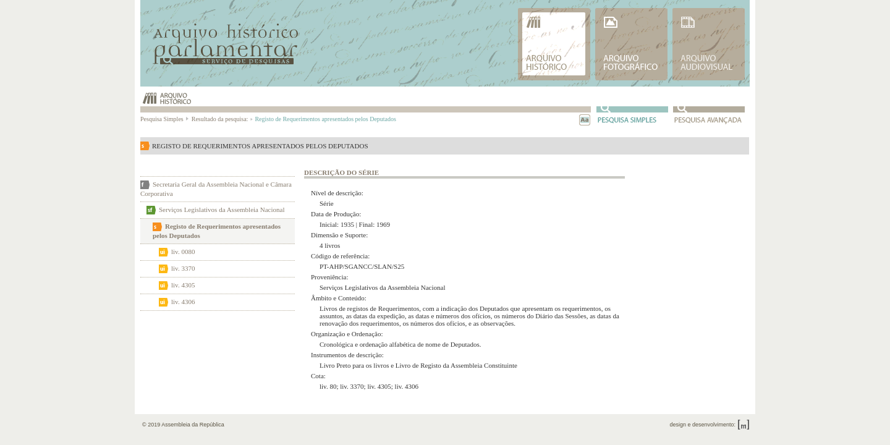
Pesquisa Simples (165, 119)
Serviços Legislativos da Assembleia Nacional (221, 209)
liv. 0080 (183, 251)
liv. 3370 (183, 268)
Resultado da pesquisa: (221, 119)
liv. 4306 (183, 301)
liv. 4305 (183, 285)
